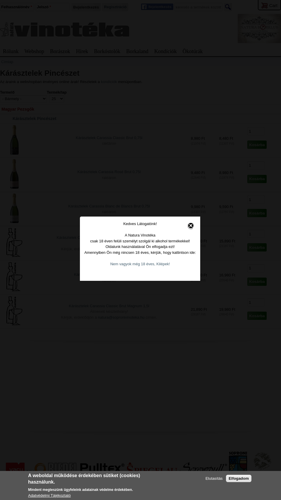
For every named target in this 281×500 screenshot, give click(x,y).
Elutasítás (214, 478)
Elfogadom (239, 478)
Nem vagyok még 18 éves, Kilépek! (138, 253)
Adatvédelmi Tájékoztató (49, 495)
